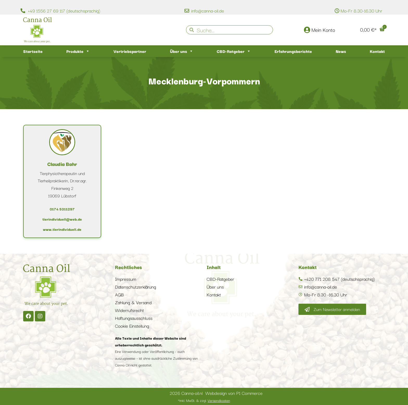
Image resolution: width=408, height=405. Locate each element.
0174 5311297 (62, 209)
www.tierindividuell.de (62, 229)
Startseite (33, 51)
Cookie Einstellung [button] (132, 325)
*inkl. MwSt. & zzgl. (204, 400)
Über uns (181, 51)
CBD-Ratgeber (234, 51)
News (341, 51)
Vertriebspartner (129, 51)
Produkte (78, 51)
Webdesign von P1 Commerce (234, 392)
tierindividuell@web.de (62, 219)
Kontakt (377, 51)
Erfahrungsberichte (293, 51)
